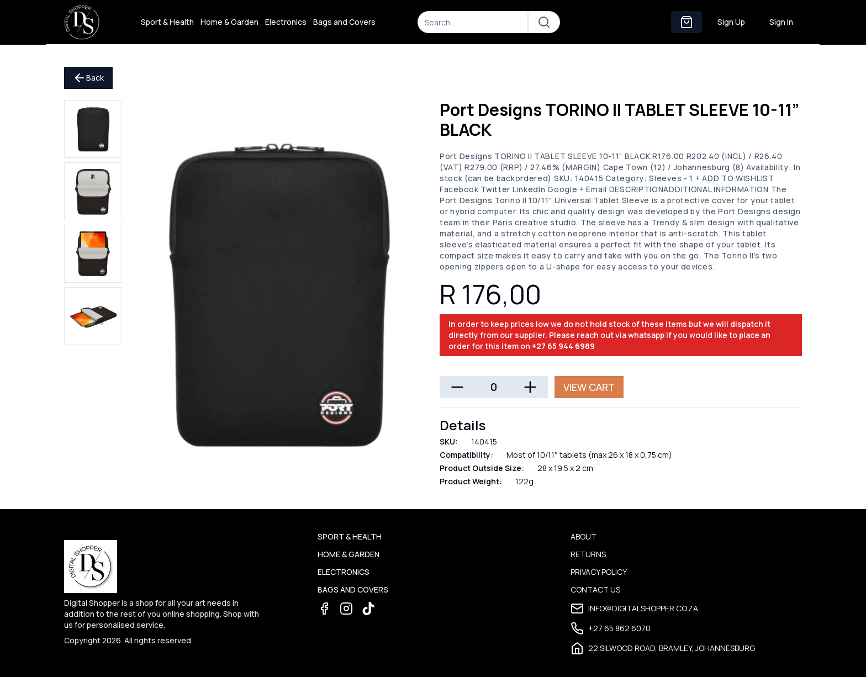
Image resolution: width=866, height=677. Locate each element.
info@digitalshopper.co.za (634, 608)
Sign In (781, 22)
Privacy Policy (599, 572)
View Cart (589, 387)
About (583, 536)
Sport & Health (167, 22)
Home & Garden (229, 22)
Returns (588, 554)
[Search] (473, 22)
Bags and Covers (344, 22)
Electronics (286, 22)
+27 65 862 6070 (611, 628)
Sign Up (731, 22)
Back (88, 77)
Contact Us (595, 589)
